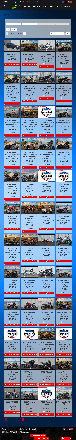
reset (14, 29)
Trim (54, 21)
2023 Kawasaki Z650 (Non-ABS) (12, 317)
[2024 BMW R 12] (29, 46)
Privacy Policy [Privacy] (22, 431)
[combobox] (13, 24)
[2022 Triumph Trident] (29, 367)
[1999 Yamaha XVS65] (46, 397)
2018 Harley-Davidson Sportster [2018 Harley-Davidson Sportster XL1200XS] (46, 91)
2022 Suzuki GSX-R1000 (64, 317)
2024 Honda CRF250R (12, 221)
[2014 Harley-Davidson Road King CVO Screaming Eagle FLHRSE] (12, 81)
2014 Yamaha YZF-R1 (63, 406)
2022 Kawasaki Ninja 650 (47, 285)
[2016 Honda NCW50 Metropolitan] (46, 211)
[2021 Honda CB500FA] (29, 179)
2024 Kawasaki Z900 (29, 317)
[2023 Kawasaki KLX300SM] (29, 275)
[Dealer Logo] (13, 6)
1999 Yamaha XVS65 (46, 406)
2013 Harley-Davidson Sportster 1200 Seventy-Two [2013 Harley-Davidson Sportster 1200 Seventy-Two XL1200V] (29, 126)
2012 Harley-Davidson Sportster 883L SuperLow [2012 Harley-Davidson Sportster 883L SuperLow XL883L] (29, 158)
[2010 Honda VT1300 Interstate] (64, 211)
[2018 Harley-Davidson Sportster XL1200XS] (46, 81)
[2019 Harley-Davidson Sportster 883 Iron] (64, 115)
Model (39, 21)
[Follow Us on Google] (71, 2)
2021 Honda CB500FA (29, 189)
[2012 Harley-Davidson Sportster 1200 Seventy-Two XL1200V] (12, 115)
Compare (13, 62)
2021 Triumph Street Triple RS (12, 377)
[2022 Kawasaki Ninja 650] (46, 275)
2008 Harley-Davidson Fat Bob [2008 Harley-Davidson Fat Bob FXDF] (47, 55)
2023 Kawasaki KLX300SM (29, 285)
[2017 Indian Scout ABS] (29, 243)
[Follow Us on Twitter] (66, 2)
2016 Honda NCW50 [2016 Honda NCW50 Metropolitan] (47, 221)
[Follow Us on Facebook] (63, 2)
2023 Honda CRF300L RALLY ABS (29, 222)
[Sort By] (57, 33)
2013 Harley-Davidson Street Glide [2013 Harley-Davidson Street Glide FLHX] (46, 158)
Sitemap (17, 432)
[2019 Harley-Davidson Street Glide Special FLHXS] (12, 179)
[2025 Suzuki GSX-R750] (29, 337)
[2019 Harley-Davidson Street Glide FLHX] (64, 147)
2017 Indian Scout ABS (29, 253)
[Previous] (7, 33)
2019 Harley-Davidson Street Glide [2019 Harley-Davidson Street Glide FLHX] (64, 158)
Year (7, 21)
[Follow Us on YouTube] (69, 2)
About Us (13, 431)
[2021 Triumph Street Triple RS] (12, 367)
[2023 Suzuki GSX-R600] (12, 337)
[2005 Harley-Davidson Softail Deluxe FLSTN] (29, 81)
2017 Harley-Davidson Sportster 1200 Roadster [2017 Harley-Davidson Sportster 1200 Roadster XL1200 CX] (64, 92)
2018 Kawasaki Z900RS (47, 317)
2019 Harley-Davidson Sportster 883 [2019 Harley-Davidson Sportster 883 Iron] (64, 126)
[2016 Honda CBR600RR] (64, 179)
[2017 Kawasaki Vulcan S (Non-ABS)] (64, 275)
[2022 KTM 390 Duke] (46, 243)
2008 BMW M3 (12, 54)
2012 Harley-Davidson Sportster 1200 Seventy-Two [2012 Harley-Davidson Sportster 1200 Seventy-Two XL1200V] (12, 126)
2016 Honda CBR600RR (64, 189)
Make (23, 21)
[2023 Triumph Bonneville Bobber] (46, 337)
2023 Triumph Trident (63, 377)
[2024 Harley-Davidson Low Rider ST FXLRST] (64, 46)
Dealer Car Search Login (6, 432)
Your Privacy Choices (24, 432)
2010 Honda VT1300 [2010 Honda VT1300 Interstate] (64, 221)
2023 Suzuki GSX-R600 (12, 347)
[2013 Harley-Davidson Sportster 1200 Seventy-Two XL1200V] (29, 115)
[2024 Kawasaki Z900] (29, 307)
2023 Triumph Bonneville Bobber (46, 347)
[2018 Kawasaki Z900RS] (46, 307)
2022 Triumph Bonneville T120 (64, 347)
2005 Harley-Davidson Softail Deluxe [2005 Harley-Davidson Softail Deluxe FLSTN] (29, 92)
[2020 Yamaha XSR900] (29, 397)
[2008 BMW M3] (12, 46)
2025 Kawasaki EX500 (12, 285)
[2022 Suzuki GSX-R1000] (64, 307)
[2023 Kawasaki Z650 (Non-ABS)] (12, 307)
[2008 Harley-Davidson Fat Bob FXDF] (46, 46)
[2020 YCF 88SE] (12, 397)
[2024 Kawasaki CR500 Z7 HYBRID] (64, 243)
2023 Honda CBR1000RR (47, 189)
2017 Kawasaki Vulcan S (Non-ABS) (64, 286)
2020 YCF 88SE (12, 405)
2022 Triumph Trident (29, 377)
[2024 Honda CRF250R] (12, 211)
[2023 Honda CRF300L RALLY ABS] (29, 211)
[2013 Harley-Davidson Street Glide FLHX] (46, 147)
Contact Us (17, 431)
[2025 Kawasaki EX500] (12, 275)
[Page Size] (67, 33)
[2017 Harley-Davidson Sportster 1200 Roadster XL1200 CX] (64, 81)
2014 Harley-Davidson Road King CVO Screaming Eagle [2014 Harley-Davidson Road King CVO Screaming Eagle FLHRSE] (12, 93)
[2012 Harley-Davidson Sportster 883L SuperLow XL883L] (29, 147)
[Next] (24, 33)
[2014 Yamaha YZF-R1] (64, 397)
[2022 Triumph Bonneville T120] (64, 337)
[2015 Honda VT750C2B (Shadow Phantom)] (12, 243)
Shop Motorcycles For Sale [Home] (6, 431)
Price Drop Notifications (12, 64)
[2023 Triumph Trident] (64, 367)
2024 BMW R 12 (29, 54)
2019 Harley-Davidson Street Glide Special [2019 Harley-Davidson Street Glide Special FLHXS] (12, 190)
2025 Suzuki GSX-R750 (29, 347)
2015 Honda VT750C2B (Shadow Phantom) (12, 254)
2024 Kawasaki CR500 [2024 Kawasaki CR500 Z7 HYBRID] (64, 253)
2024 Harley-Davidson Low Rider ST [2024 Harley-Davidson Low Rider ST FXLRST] (63, 56)
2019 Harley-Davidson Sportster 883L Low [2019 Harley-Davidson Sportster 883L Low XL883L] (12, 158)
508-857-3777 (33, 2)
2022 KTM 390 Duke (46, 253)
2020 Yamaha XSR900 (29, 406)
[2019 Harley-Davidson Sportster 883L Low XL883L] (12, 147)
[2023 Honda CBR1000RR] (46, 179)
